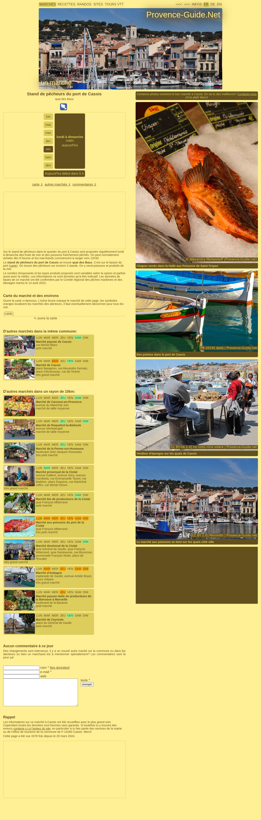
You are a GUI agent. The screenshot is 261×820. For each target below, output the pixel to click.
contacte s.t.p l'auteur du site (32, 728)
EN (219, 4)
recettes (66, 4)
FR (206, 4)
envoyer (87, 684)
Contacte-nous (247, 94)
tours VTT (114, 4)
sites (98, 4)
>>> (187, 4)
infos (197, 4)
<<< (179, 4)
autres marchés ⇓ (58, 184)
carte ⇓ (37, 184)
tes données (60, 667)
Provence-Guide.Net (183, 14)
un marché (56, 82)
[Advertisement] (64, 220)
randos (84, 4)
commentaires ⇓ (84, 184)
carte (13, 265)
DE (212, 4)
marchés (47, 4)
